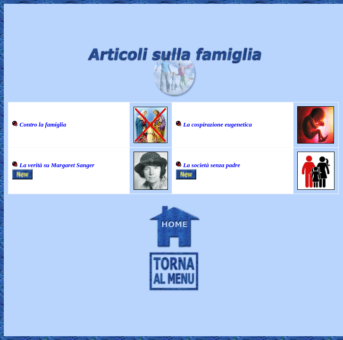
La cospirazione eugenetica (217, 124)
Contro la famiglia (42, 124)
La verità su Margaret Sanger (56, 165)
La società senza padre (211, 165)
